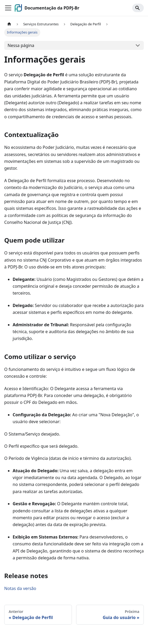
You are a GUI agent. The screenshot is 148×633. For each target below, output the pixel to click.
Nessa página (21, 45)
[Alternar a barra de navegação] (8, 8)
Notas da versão (20, 588)
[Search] (138, 8)
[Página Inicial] (9, 24)
